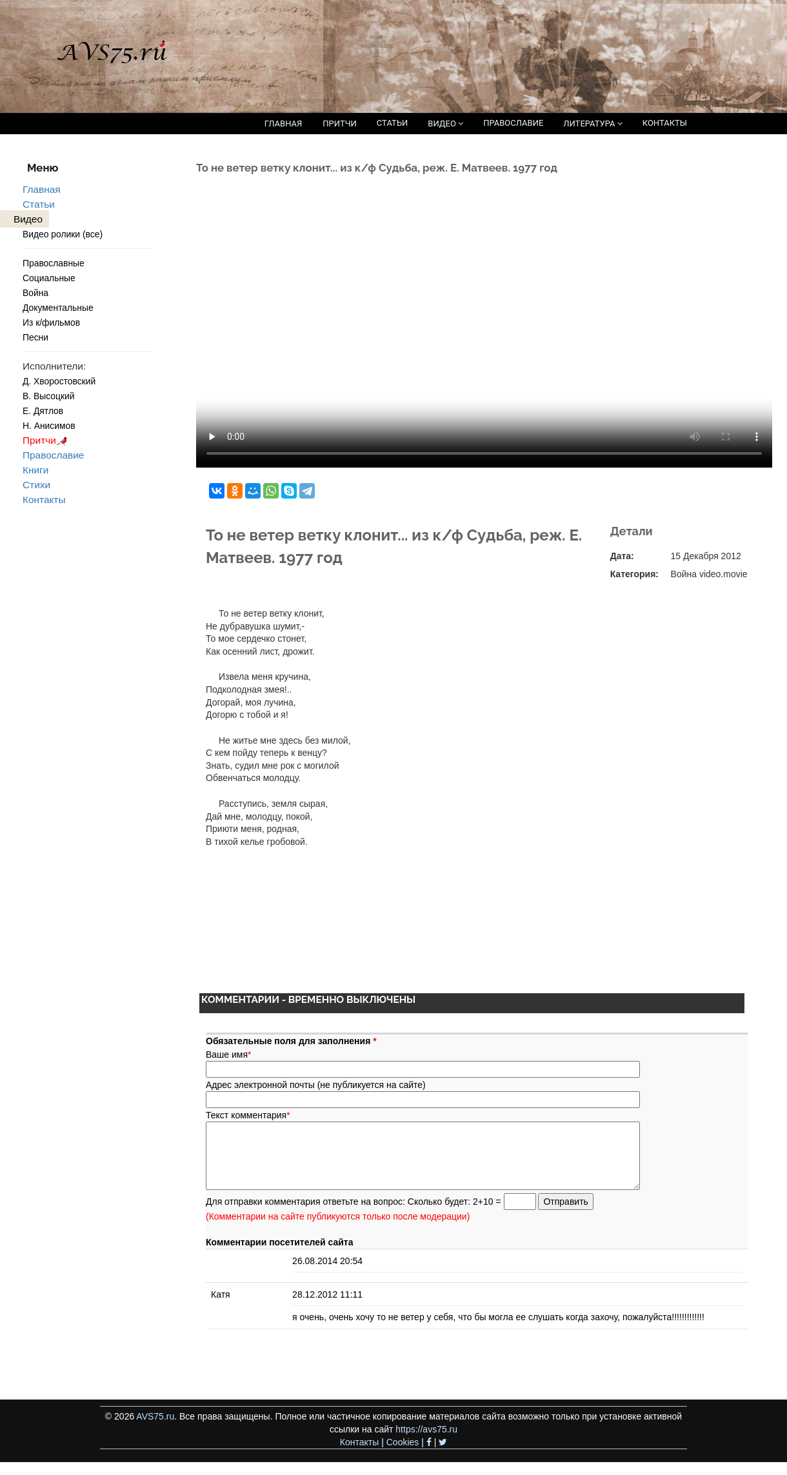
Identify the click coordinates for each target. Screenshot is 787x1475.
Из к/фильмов (51, 322)
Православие (53, 455)
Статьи (39, 204)
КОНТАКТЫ (665, 123)
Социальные (49, 278)
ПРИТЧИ (340, 123)
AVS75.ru (155, 1416)
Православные (54, 263)
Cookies (402, 1442)
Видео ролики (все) (63, 234)
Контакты (44, 499)
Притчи (47, 440)
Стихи (36, 484)
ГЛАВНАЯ (283, 123)
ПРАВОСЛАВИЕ (513, 123)
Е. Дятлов (43, 411)
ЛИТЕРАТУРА (592, 123)
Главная (42, 189)
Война (35, 293)
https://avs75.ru (426, 1429)
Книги (35, 469)
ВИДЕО (445, 123)
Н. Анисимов (49, 426)
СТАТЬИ (392, 123)
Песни (35, 337)
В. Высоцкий (48, 396)
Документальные (58, 307)
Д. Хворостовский (59, 381)
